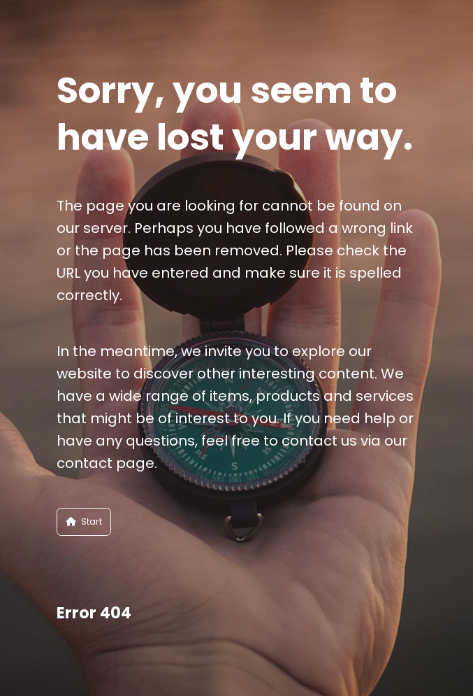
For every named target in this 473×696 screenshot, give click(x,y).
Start (84, 521)
